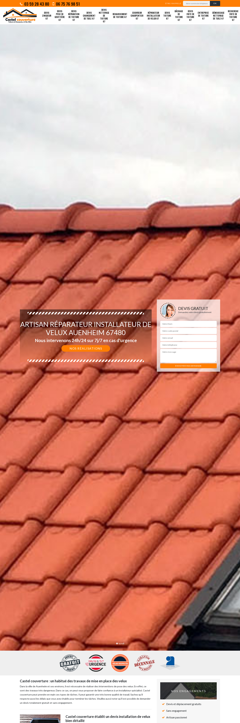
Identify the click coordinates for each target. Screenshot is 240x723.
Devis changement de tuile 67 (89, 15)
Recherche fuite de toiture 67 (233, 15)
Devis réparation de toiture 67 (73, 15)
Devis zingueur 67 (46, 15)
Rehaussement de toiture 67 (120, 15)
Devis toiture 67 (167, 15)
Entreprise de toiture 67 (203, 15)
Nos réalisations (86, 348)
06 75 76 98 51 (66, 4)
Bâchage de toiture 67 (179, 15)
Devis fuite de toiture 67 (190, 15)
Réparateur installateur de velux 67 (153, 15)
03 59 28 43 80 (34, 4)
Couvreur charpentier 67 (137, 15)
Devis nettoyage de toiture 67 (104, 15)
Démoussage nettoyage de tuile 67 (218, 15)
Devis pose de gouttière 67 (60, 15)
